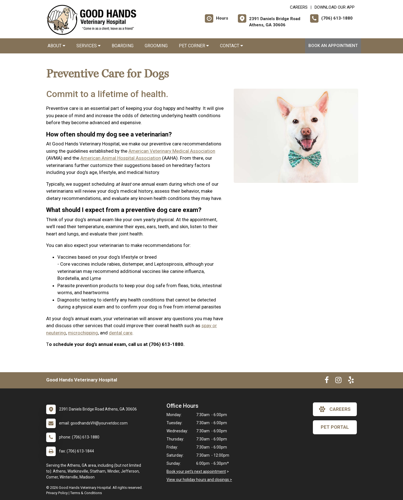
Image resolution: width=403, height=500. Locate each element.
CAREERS (299, 7)
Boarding (122, 45)
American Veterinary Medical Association (171, 151)
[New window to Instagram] (338, 381)
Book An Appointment (333, 45)
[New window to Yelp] (351, 381)
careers (335, 409)
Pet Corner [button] (194, 45)
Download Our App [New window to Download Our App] (335, 7)
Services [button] (88, 45)
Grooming (156, 45)
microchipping (83, 333)
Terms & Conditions (86, 493)
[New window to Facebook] (327, 381)
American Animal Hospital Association (120, 158)
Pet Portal (335, 427)
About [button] (56, 45)
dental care (120, 333)
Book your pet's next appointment (196, 471)
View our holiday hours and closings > (199, 479)
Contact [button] (231, 45)
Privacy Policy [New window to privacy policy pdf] (57, 493)
